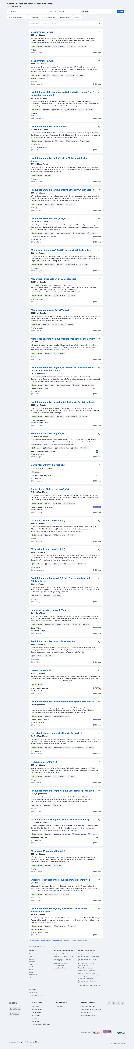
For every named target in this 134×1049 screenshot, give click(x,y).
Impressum (29, 1045)
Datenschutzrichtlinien (32, 1042)
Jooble (123, 1043)
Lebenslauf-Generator (88, 1015)
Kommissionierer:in (41, 670)
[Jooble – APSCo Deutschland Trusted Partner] (96, 1032)
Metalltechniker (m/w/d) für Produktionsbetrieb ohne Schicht (63, 338)
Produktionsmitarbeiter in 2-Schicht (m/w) (53, 641)
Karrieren (34, 1018)
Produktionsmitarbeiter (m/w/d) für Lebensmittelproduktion (62, 790)
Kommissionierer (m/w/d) (44, 762)
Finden (120, 11)
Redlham (31, 964)
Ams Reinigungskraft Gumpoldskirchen (89, 976)
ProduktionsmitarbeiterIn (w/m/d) (48, 218)
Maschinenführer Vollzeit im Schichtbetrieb (53, 279)
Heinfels (31, 969)
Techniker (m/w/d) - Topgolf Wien (48, 610)
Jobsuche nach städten (36, 995)
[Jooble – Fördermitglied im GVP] (121, 1032)
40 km (85, 11)
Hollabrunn (32, 972)
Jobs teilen (59, 1006)
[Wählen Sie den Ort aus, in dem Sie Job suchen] (69, 11)
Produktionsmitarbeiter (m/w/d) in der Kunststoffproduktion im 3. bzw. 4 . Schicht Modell (62, 369)
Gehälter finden (86, 1012)
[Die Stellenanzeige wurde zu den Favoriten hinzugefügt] (99, 32)
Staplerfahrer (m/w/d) (42, 32)
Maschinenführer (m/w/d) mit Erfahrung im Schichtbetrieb (61, 250)
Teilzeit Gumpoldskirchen (60, 968)
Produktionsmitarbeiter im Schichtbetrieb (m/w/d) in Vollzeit (62, 189)
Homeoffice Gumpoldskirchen (87, 970)
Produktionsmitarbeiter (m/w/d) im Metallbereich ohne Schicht (59, 159)
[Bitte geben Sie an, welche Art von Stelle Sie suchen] (27, 11)
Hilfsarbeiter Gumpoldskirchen (87, 978)
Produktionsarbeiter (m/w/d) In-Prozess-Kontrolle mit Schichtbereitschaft (59, 910)
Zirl (30, 977)
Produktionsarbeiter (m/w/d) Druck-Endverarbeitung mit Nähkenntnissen (60, 579)
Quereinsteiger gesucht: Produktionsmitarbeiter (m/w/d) (61, 879)
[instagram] (114, 1003)
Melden (97, 53)
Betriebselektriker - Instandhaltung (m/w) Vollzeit (57, 733)
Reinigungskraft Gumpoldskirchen (63, 954)
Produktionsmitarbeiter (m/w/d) (47, 433)
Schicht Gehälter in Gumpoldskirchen (89, 985)
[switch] (100, 24)
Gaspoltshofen (33, 954)
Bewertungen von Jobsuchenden (91, 1009)
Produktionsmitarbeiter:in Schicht (49, 126)
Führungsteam (36, 1012)
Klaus (30, 956)
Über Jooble (36, 1006)
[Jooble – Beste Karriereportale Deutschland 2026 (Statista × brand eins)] (108, 1032)
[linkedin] (122, 1003)
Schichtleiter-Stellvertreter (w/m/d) (50, 489)
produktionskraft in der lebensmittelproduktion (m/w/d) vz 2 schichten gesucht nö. (62, 94)
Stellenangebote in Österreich (41, 1024)
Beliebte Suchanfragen (37, 946)
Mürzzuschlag (33, 974)
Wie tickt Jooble (37, 1009)
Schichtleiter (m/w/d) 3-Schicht (48, 465)
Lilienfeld (31, 959)
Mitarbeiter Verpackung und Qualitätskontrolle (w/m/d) (60, 819)
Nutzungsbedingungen (16, 1042)
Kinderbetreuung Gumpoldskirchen (63, 956)
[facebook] (109, 1003)
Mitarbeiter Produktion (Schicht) (48, 520)
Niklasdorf (32, 961)
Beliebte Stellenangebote (36, 993)
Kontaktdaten (36, 1015)
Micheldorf (32, 967)
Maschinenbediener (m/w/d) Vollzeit (50, 310)
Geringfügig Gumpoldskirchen (87, 973)
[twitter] (118, 1003)
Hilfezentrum (36, 1021)
